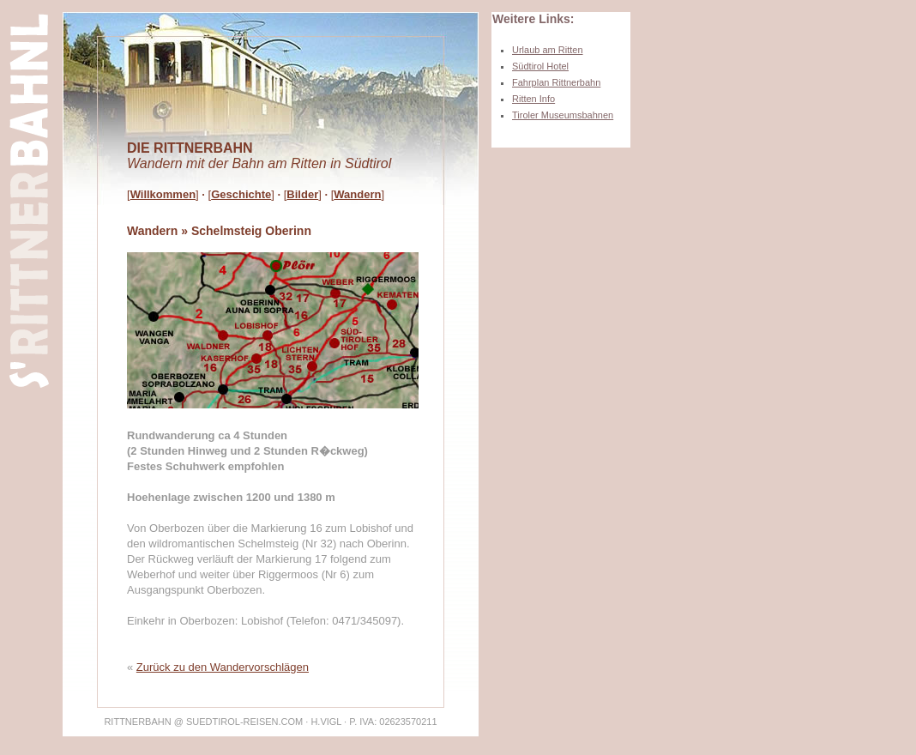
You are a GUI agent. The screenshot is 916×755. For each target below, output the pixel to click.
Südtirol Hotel (540, 66)
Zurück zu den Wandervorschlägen (222, 667)
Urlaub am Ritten (547, 50)
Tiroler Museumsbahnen (562, 115)
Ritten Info (533, 99)
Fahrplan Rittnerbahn (556, 82)
